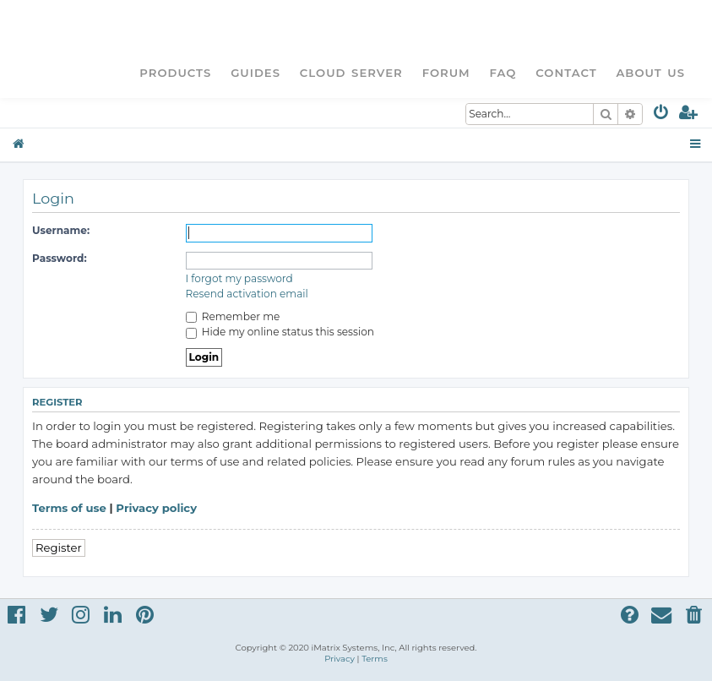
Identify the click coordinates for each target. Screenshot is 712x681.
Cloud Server (351, 72)
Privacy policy (156, 508)
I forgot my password (239, 278)
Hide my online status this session (280, 331)
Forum (446, 72)
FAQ (503, 72)
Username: (61, 230)
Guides (255, 72)
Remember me (233, 316)
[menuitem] (661, 115)
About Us (650, 72)
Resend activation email (247, 293)
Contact (565, 72)
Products (175, 72)
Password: (59, 258)
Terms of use (69, 508)
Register (58, 547)
